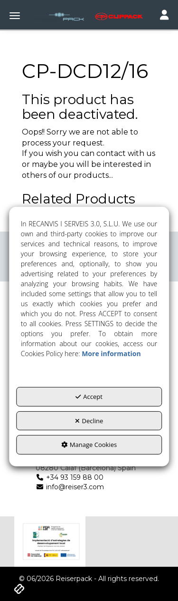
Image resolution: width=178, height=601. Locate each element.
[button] (89, 16)
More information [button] (111, 353)
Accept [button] (89, 396)
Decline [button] (89, 421)
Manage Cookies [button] (89, 444)
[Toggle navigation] (164, 16)
